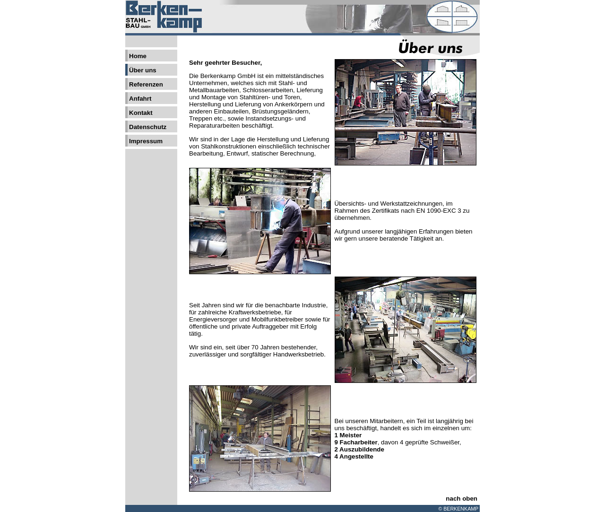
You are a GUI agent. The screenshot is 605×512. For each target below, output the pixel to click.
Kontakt (141, 112)
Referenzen (146, 84)
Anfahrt (140, 98)
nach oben (461, 498)
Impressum (146, 141)
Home (138, 56)
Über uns (142, 70)
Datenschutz (147, 126)
